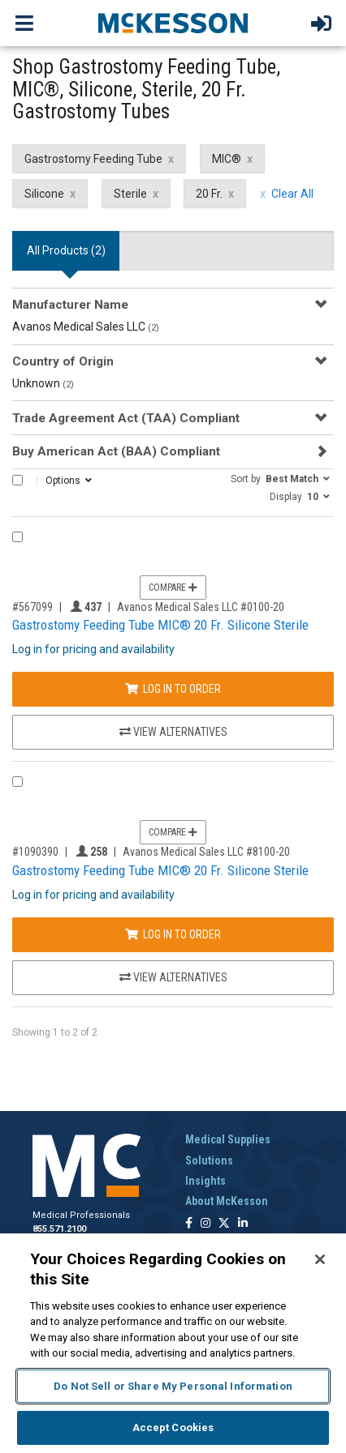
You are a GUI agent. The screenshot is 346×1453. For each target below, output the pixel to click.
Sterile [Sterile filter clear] (130, 193)
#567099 (32, 606)
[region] (173, 1343)
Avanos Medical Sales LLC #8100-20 (206, 851)
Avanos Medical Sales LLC (85, 326)
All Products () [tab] (66, 250)
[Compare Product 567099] (17, 537)
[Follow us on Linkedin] (243, 1224)
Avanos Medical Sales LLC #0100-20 (200, 606)
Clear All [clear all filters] (292, 193)
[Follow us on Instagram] (205, 1224)
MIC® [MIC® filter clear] (226, 158)
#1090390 (35, 851)
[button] (280, 478)
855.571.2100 (59, 1229)
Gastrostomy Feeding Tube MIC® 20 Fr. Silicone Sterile (160, 625)
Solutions (209, 1160)
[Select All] (17, 480)
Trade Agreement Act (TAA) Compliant (126, 418)
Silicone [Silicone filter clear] (44, 193)
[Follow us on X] (224, 1224)
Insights (205, 1180)
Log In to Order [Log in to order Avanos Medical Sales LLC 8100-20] (173, 934)
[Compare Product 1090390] (17, 781)
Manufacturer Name (70, 304)
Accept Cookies (173, 1427)
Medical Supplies (227, 1139)
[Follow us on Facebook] (188, 1224)
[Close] (320, 1259)
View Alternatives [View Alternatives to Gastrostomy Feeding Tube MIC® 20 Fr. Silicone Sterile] (173, 731)
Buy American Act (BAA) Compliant (116, 451)
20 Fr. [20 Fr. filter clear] (209, 193)
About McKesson (226, 1200)
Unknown (43, 383)
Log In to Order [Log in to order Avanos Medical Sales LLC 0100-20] (173, 688)
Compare (173, 587)
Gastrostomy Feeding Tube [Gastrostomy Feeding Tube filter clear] (93, 158)
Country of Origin (63, 361)
